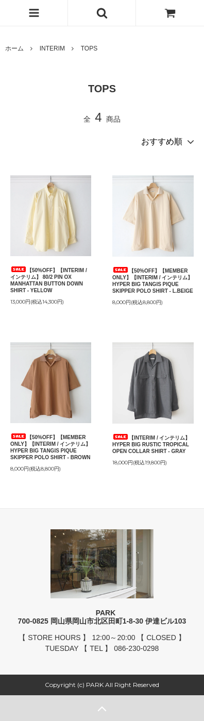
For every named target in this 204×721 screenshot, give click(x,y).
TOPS (89, 48)
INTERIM (52, 48)
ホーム (14, 48)
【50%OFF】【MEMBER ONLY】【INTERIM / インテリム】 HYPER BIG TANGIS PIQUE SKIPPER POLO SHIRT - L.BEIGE (152, 280)
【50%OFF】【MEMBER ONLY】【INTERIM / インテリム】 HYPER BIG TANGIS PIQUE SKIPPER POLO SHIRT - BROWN (50, 446)
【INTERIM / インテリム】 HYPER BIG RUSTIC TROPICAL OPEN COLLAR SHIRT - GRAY (151, 444)
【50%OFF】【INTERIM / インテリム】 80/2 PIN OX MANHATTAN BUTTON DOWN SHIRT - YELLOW (48, 279)
